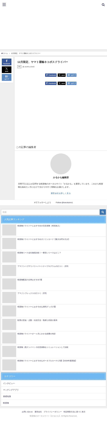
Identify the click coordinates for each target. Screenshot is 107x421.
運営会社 (38, 412)
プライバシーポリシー (53, 412)
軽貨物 (6, 403)
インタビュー (9, 383)
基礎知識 (7, 396)
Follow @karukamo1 (64, 202)
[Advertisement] (53, 29)
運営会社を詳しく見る (61, 193)
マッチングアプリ (11, 390)
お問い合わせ (27, 412)
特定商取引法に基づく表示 (74, 412)
